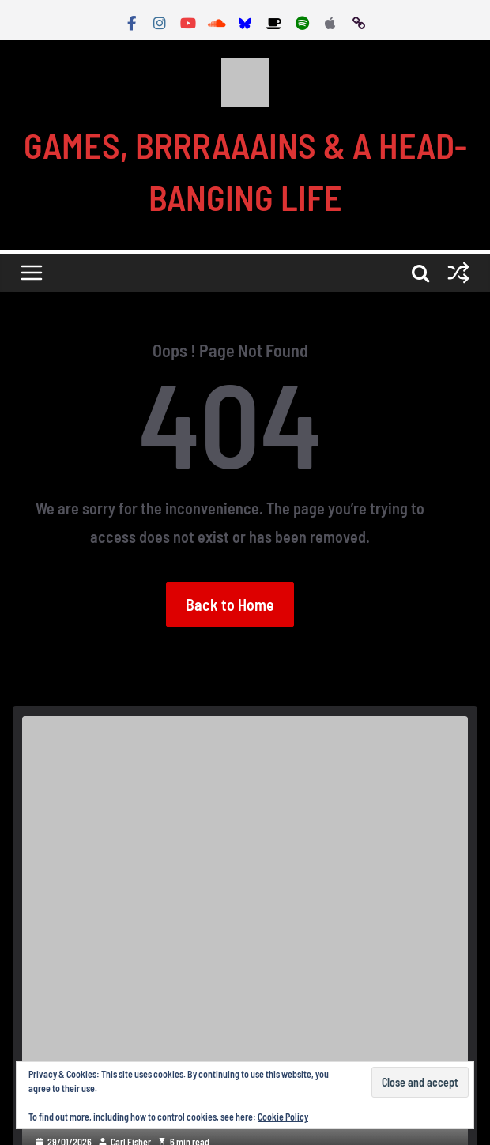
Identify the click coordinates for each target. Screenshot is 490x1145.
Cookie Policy (283, 1116)
